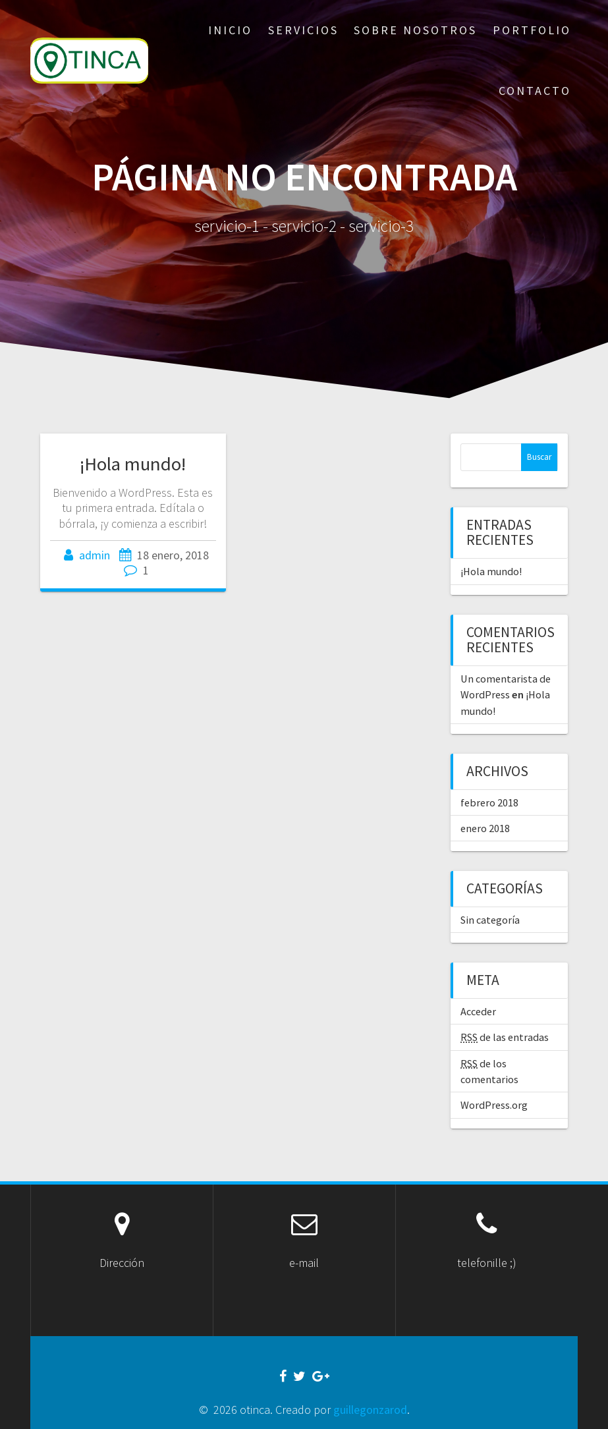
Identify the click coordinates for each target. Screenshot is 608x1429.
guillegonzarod (370, 1409)
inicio (230, 30)
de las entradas (504, 1037)
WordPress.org (494, 1104)
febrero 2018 (489, 802)
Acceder (478, 1011)
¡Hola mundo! (133, 464)
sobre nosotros (415, 30)
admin (94, 555)
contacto (535, 90)
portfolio (532, 30)
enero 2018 (485, 828)
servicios (303, 30)
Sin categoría (490, 919)
